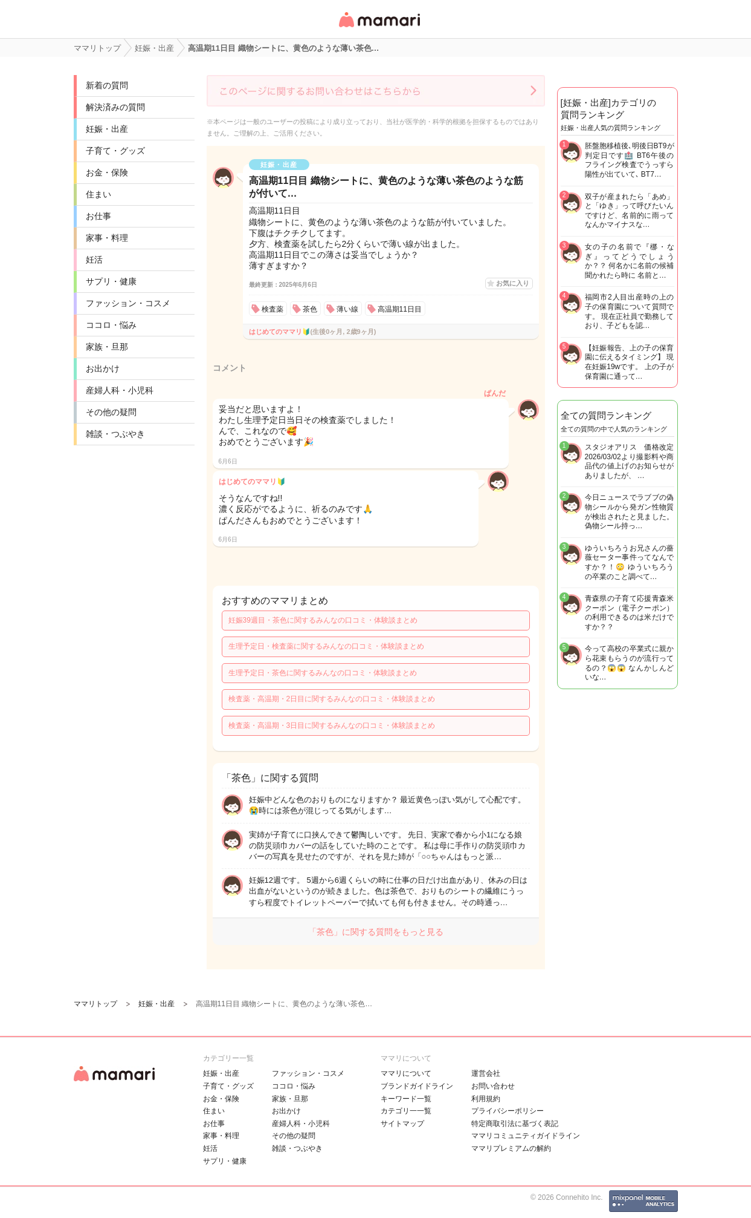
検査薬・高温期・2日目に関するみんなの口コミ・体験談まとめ (332, 699)
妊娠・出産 (107, 129)
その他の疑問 (111, 412)
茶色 (310, 309)
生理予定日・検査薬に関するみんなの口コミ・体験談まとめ (326, 646)
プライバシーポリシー (507, 1111)
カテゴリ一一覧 (406, 1111)
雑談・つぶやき (115, 434)
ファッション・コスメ (128, 303)
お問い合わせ (493, 1086)
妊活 (94, 259)
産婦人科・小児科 (119, 390)
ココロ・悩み (111, 325)
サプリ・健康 (111, 281)
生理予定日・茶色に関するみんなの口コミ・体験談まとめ (322, 673)
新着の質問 (107, 85)
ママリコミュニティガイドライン (525, 1135)
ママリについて (406, 1073)
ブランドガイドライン (417, 1086)
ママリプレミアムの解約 (511, 1148)
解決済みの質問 (115, 107)
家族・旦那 (107, 347)
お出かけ (103, 368)
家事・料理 (107, 238)
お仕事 (98, 216)
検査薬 (272, 309)
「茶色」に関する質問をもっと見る (375, 932)
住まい (98, 194)
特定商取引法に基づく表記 (514, 1123)
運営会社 (485, 1073)
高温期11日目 (400, 309)
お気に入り (512, 283)
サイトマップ (402, 1123)
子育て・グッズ (115, 151)
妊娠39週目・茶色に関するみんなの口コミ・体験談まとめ (322, 620)
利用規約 (485, 1099)
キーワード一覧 (406, 1099)
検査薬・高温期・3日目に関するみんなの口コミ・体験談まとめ (332, 725)
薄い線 (347, 309)
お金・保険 (107, 172)
